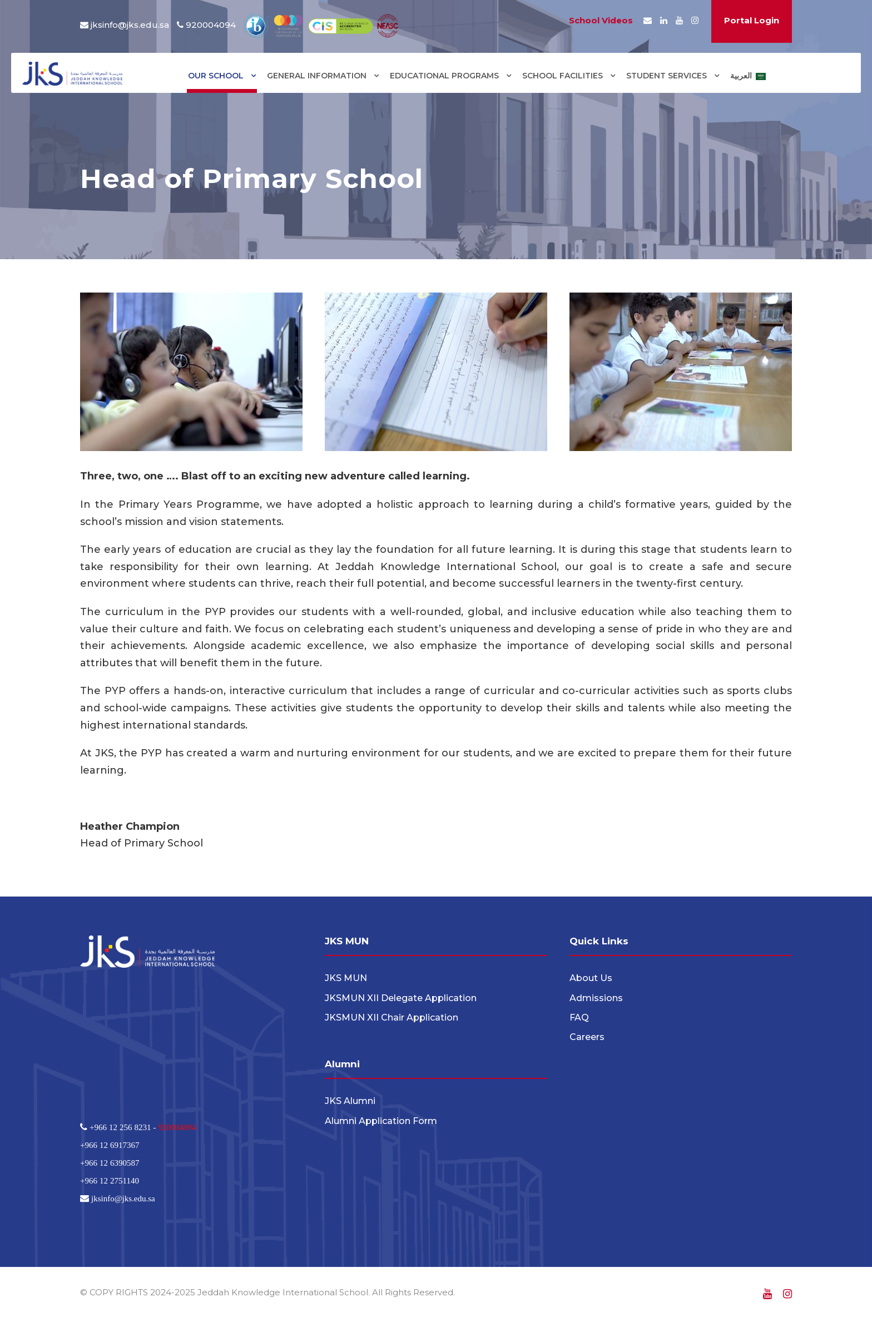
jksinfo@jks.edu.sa (130, 24)
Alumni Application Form (381, 1121)
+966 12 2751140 (109, 1180)
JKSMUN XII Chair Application (391, 1017)
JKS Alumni (350, 1101)
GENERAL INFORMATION (316, 76)
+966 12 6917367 (109, 1145)
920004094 (177, 1127)
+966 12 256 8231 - (122, 1127)
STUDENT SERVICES (666, 76)
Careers (587, 1037)
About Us (590, 978)
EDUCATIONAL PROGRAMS (444, 76)
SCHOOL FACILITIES (562, 76)
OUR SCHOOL (216, 76)
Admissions (596, 998)
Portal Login (751, 20)
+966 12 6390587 (109, 1162)
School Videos (601, 20)
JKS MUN (346, 978)
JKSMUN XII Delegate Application (401, 998)
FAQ (579, 1017)
